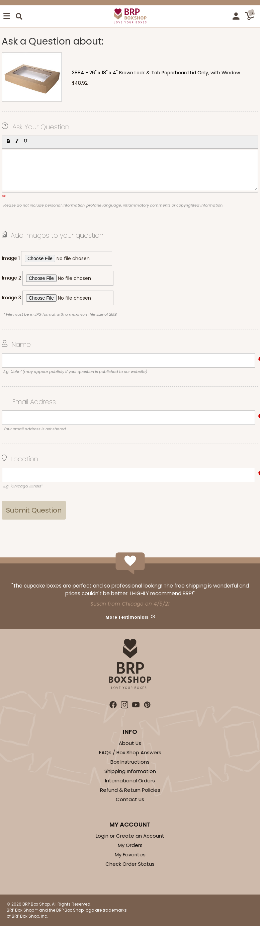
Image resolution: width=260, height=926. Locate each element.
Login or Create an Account (130, 835)
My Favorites (130, 854)
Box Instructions (130, 761)
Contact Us (130, 799)
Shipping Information (130, 771)
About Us (130, 743)
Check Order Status (130, 863)
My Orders (130, 845)
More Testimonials (126, 617)
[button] (8, 141)
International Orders (130, 780)
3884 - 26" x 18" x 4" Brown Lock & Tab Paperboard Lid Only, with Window (156, 72)
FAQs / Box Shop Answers (130, 752)
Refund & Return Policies (130, 789)
